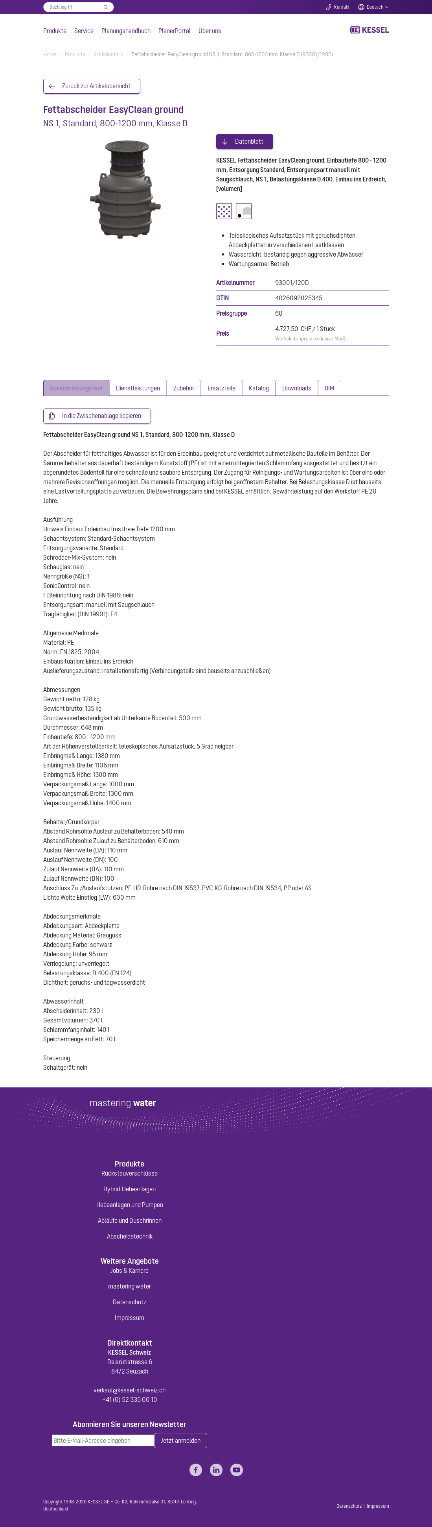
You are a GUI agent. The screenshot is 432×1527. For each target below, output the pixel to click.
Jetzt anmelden (180, 1439)
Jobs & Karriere (129, 1269)
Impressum (129, 1316)
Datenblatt (249, 140)
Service (84, 30)
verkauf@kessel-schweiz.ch (129, 1388)
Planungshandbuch (126, 30)
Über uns (210, 30)
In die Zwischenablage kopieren (101, 414)
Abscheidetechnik (130, 1235)
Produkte (54, 30)
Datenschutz (129, 1300)
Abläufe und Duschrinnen (130, 1219)
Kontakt (342, 7)
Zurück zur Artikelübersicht (96, 86)
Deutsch (375, 7)
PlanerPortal (174, 30)
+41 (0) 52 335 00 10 (129, 1398)
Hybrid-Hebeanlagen (129, 1187)
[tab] (76, 387)
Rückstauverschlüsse (129, 1172)
